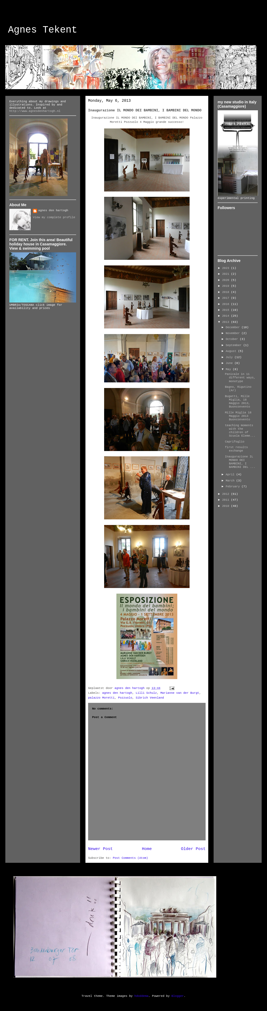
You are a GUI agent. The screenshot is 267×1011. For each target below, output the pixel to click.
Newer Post (100, 849)
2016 (226, 304)
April (231, 474)
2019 (226, 286)
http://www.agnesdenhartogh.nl (34, 111)
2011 (226, 499)
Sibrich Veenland (150, 697)
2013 (226, 322)
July (230, 357)
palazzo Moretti (101, 697)
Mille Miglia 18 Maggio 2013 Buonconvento (238, 416)
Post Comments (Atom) (130, 858)
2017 (226, 298)
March (231, 480)
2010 (226, 506)
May (229, 369)
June (230, 363)
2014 (226, 316)
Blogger (177, 996)
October (233, 339)
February (233, 486)
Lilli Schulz (146, 693)
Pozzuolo (125, 697)
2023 (226, 268)
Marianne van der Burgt (179, 693)
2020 (226, 280)
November (233, 333)
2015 (226, 310)
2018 (226, 292)
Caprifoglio (234, 441)
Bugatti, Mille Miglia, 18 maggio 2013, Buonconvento (237, 402)
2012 (226, 494)
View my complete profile (54, 217)
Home (147, 849)
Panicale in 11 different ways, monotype (240, 378)
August (232, 351)
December (233, 327)
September (234, 345)
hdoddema (141, 996)
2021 (226, 274)
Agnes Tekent (42, 30)
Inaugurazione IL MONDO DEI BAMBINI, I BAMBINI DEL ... (240, 462)
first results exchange (236, 449)
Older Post (193, 849)
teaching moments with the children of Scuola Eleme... (240, 431)
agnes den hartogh (117, 693)
